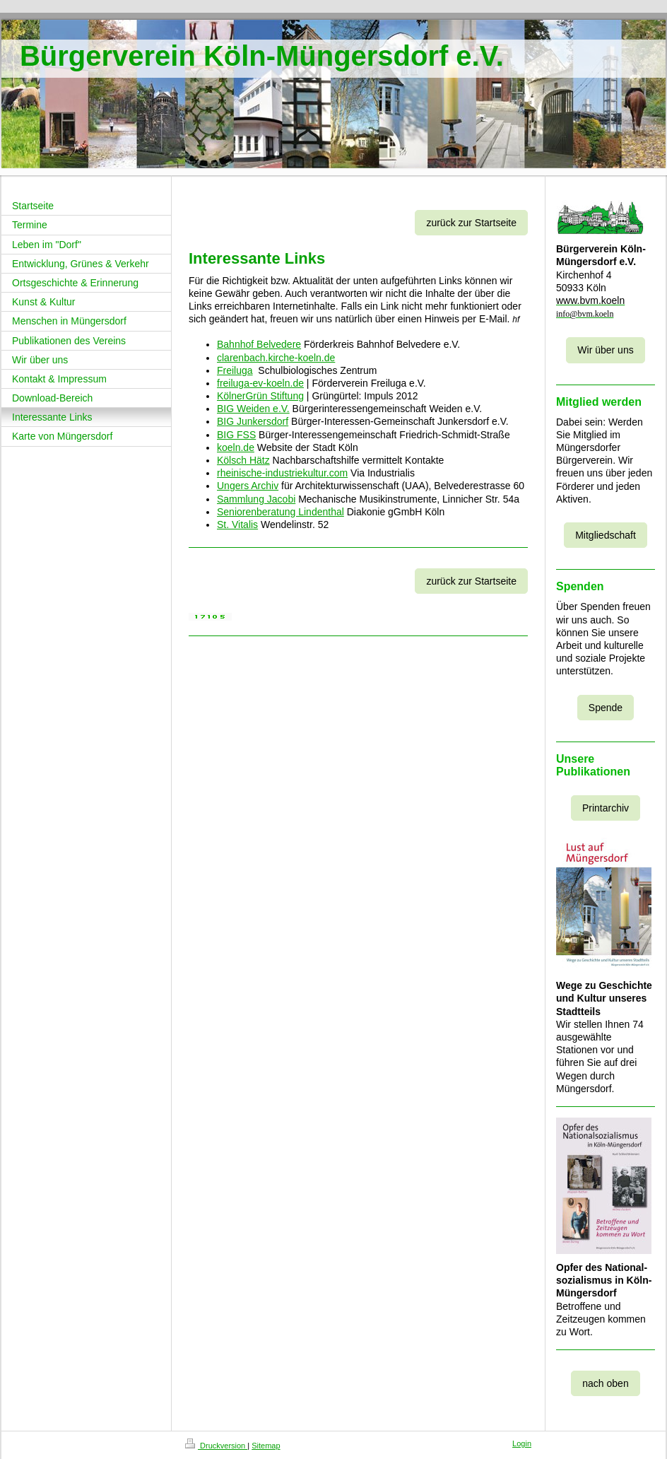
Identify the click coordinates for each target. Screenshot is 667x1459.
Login (521, 1443)
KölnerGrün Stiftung (260, 396)
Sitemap (266, 1445)
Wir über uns (605, 350)
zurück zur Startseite (471, 222)
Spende (605, 707)
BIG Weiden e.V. (253, 408)
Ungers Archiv (247, 485)
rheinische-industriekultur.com (282, 473)
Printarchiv (605, 808)
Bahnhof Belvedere (259, 344)
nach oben (605, 1383)
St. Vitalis (237, 524)
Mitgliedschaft (605, 535)
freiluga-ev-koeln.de (260, 383)
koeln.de (235, 447)
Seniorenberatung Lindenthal (280, 511)
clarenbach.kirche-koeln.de (276, 357)
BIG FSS (236, 434)
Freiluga (235, 370)
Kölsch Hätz (243, 460)
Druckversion (216, 1445)
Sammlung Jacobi (256, 499)
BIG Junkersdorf (252, 421)
